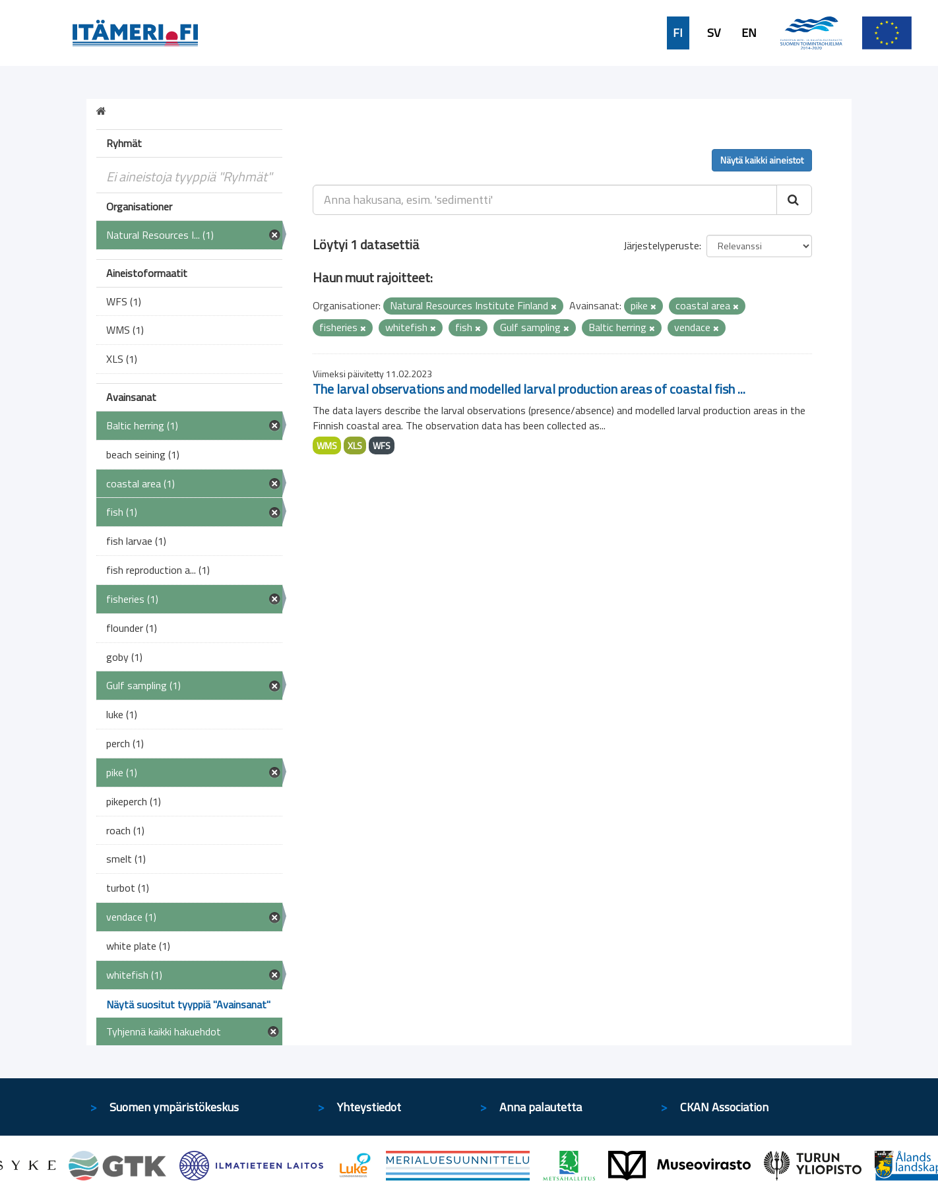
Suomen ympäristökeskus (174, 1107)
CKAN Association (724, 1107)
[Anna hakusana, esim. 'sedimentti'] (545, 200)
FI (678, 33)
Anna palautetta (540, 1107)
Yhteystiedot (369, 1107)
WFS (382, 445)
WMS (327, 445)
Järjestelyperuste (661, 245)
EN (749, 33)
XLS (355, 445)
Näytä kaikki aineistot (761, 160)
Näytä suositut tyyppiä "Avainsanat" (188, 1004)
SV (713, 33)
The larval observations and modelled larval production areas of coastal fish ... (529, 389)
